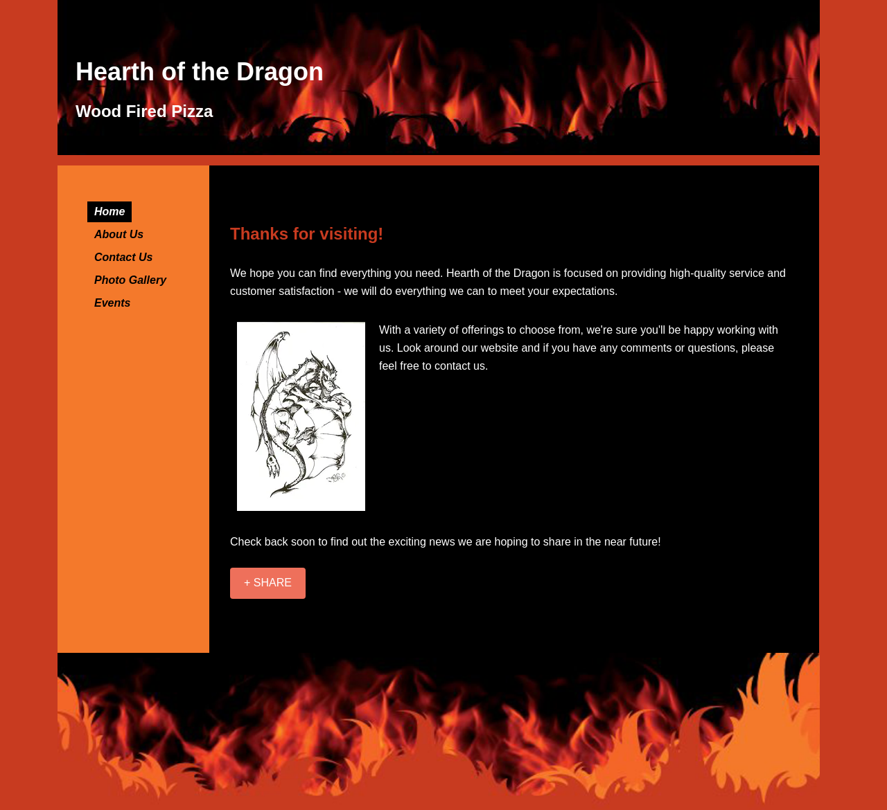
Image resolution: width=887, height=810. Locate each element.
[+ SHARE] (268, 583)
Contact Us (123, 257)
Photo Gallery (130, 280)
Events (112, 303)
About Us (118, 234)
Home (109, 211)
